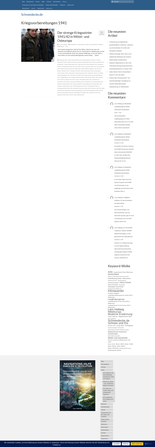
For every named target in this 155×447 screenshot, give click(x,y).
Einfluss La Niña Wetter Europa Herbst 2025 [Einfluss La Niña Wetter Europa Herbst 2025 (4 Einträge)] (118, 276)
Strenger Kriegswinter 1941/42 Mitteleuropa (82, 84)
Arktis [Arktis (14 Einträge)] (110, 272)
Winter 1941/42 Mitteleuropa (89, 90)
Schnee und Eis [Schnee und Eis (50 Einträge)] (118, 323)
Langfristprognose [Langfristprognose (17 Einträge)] (116, 299)
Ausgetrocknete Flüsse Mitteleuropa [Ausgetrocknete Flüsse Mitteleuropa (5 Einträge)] (123, 272)
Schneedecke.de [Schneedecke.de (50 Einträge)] (119, 321)
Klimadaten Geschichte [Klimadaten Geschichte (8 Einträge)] (115, 287)
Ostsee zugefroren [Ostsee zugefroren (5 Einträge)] (113, 316)
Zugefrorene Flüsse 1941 (94, 92)
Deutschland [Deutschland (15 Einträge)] (113, 274)
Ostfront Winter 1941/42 (90, 77)
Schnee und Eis (75, 79)
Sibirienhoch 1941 (89, 81)
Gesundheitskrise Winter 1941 (68, 66)
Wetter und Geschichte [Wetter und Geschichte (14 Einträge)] (118, 338)
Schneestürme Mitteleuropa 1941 (77, 81)
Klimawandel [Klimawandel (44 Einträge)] (116, 291)
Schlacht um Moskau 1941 (66, 79)
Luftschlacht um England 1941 (77, 75)
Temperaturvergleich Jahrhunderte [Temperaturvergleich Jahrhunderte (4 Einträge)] (116, 327)
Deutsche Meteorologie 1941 (70, 64)
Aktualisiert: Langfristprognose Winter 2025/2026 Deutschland (122, 106)
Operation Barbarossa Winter (77, 77)
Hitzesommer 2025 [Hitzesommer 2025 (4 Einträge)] (112, 280)
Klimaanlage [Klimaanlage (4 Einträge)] (122, 284)
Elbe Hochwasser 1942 (92, 64)
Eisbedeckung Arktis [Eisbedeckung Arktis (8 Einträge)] (114, 278)
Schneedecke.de (32, 14)
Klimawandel (72, 73)
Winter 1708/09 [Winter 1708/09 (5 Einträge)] (120, 344)
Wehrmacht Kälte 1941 (96, 88)
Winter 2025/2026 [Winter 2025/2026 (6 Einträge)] (113, 348)
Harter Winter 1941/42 (80, 66)
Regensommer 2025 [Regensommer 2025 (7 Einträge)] (125, 316)
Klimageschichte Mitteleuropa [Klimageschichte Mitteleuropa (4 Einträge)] (115, 288)
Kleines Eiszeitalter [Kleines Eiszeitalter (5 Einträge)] (113, 284)
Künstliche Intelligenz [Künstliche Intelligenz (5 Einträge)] (113, 293)
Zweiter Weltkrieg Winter (78, 94)
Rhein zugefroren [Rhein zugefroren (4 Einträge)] (112, 318)
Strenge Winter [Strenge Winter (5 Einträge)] (120, 325)
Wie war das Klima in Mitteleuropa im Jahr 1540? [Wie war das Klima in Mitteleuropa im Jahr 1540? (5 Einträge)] (119, 341)
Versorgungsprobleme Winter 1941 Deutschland (67, 88)
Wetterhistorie (60, 46)
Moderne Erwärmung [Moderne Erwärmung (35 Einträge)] (120, 314)
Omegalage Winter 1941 (65, 77)
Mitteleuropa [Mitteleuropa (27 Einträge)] (114, 312)
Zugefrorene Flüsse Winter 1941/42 (65, 94)
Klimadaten (100, 44)
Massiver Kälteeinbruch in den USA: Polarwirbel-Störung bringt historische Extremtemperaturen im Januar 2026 (120, 66)
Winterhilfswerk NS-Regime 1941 (81, 92)
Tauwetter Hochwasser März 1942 (64, 86)
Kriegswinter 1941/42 (92, 73)
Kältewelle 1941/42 (65, 70)
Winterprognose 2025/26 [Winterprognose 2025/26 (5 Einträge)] (114, 350)
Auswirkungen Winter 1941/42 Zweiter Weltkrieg (68, 60)
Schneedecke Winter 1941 (85, 79)
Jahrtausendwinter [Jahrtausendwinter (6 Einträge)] (113, 282)
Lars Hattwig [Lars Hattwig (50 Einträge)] (116, 309)
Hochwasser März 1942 (91, 66)
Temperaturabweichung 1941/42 (80, 86)
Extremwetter (81, 44)
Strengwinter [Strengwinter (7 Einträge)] (129, 325)
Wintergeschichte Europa (68, 92)
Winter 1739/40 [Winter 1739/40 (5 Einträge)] (129, 344)
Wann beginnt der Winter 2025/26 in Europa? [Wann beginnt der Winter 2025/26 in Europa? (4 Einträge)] (118, 329)
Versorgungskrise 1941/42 (93, 86)
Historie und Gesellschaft (91, 44)
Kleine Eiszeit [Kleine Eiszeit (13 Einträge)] (125, 282)
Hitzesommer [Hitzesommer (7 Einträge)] (126, 278)
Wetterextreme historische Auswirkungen (74, 90)
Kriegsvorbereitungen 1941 (81, 73)
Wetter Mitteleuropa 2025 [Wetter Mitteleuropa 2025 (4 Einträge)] (114, 336)
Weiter (97, 55)
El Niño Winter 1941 (82, 64)
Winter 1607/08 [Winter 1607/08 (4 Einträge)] (111, 344)
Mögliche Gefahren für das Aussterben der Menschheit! (123, 200)
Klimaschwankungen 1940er (87, 70)
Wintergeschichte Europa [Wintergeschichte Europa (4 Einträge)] (125, 348)
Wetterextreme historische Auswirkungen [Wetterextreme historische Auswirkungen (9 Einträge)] (117, 333)
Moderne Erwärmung (88, 75)
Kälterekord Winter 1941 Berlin (67, 68)
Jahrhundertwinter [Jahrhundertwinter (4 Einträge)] (122, 280)
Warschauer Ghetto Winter (84, 88)
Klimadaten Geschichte (75, 70)
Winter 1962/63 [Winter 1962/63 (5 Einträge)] (121, 346)
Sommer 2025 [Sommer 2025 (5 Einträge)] (111, 325)
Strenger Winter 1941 (97, 84)
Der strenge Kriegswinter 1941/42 (87, 60)
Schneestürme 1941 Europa (63, 81)
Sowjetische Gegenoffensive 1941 (64, 84)
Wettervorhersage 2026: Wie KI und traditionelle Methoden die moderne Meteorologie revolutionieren (120, 57)
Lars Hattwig (63, 44)
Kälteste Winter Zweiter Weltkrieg (81, 68)
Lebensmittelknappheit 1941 (63, 75)
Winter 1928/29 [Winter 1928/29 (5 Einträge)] (112, 346)
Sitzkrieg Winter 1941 (98, 81)
